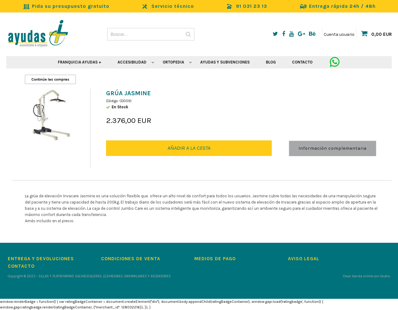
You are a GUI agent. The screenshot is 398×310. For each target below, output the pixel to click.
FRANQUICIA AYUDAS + (79, 62)
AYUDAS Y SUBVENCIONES (225, 62)
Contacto (21, 266)
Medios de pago (215, 258)
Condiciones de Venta (130, 258)
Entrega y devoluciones (41, 258)
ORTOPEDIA (173, 62)
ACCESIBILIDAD (132, 62)
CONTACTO (302, 62)
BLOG (271, 62)
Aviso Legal (303, 258)
